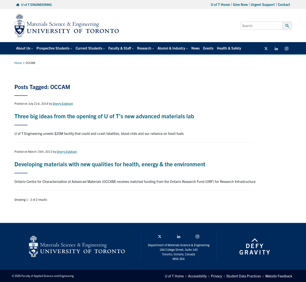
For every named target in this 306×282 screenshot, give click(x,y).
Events (208, 48)
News (195, 48)
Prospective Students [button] (52, 48)
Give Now (240, 4)
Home (18, 63)
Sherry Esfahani (63, 103)
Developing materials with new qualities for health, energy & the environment (109, 163)
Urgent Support (263, 4)
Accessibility (197, 276)
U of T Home (220, 4)
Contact (284, 4)
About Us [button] (23, 48)
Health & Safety (229, 48)
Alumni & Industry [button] (171, 48)
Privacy (216, 276)
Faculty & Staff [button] (119, 48)
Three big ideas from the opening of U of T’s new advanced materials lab (104, 115)
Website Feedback (278, 276)
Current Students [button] (89, 48)
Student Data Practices (243, 276)
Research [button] (144, 48)
